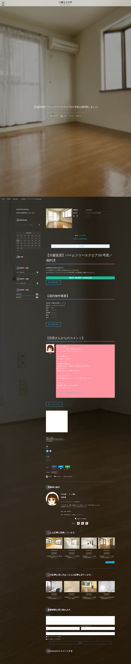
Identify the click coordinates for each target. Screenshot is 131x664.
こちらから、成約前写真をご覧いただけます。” (72, 393)
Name (47, 626)
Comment (48, 615)
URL (47, 631)
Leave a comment (68, 476)
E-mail (82, 626)
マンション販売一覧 (27, 283)
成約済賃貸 (54, 472)
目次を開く (82, 246)
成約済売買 (27, 297)
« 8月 (17, 250)
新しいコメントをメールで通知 (54, 636)
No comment (58, 476)
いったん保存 (82, 235)
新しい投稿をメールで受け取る (54, 639)
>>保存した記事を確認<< (80, 239)
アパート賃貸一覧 (27, 272)
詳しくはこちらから (54, 404)
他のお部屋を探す (53, 282)
